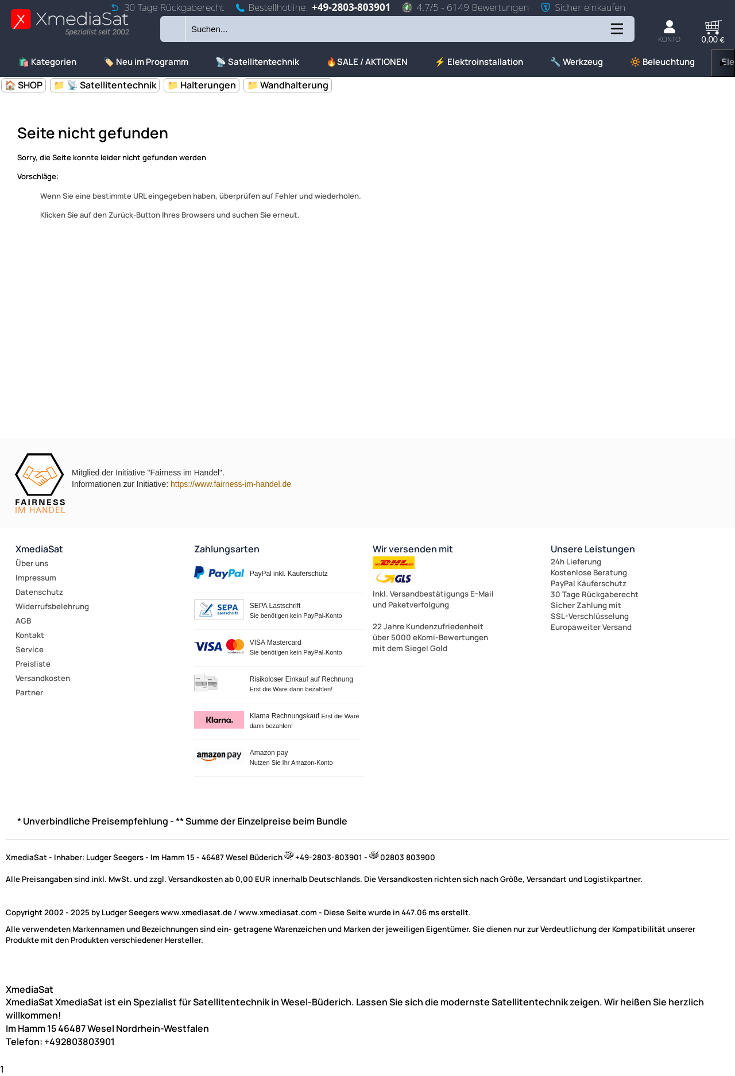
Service (30, 649)
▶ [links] (723, 63)
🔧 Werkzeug (576, 62)
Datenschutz (39, 592)
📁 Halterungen (201, 85)
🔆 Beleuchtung (662, 62)
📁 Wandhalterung (287, 85)
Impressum (36, 577)
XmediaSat (39, 549)
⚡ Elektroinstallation (479, 62)
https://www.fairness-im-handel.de (231, 484)
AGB (23, 621)
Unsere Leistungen (593, 549)
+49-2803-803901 (351, 7)
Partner (29, 692)
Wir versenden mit (413, 549)
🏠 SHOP (23, 85)
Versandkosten (43, 678)
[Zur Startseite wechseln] (70, 34)
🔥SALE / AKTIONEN (367, 62)
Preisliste (33, 664)
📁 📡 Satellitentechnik (104, 85)
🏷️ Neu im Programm (145, 62)
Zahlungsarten (227, 549)
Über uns (32, 563)
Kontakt (30, 635)
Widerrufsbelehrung (52, 606)
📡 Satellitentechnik (257, 62)
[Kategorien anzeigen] (616, 33)
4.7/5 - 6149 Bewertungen (465, 7)
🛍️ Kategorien (47, 62)
